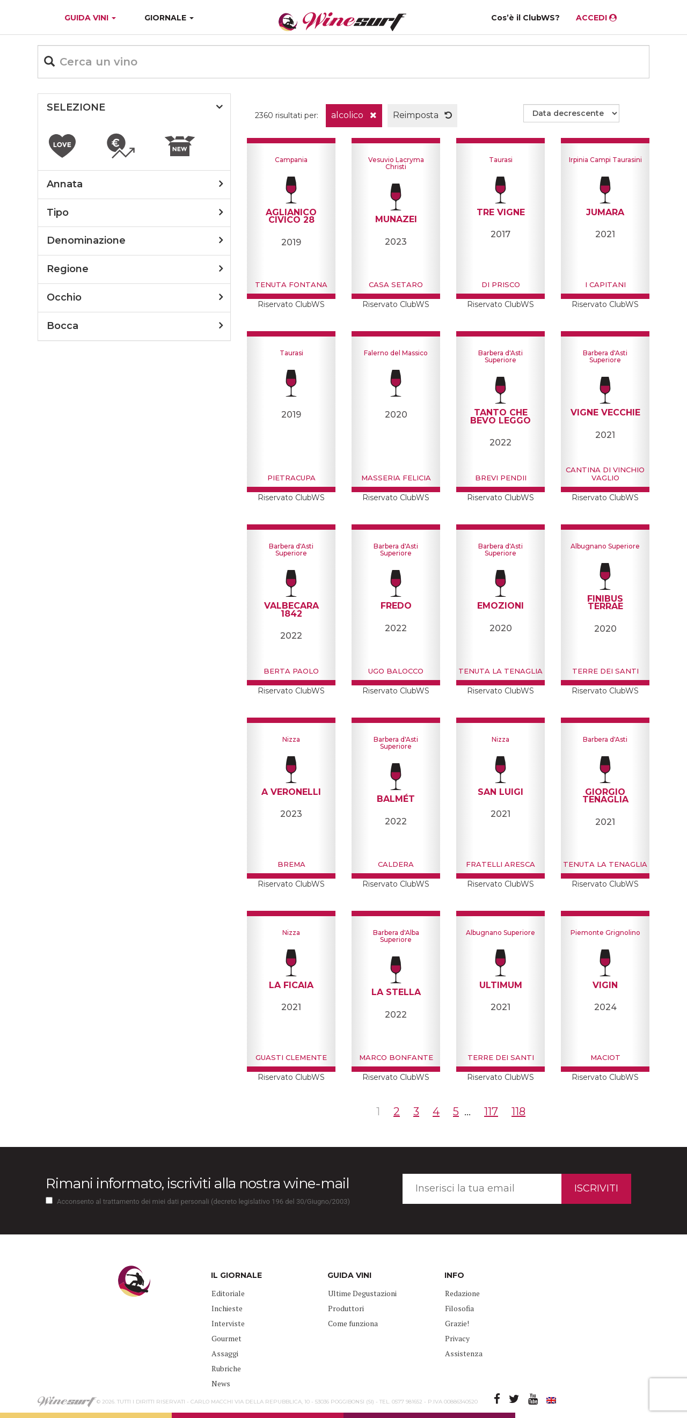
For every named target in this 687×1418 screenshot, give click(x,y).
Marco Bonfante (396, 1057)
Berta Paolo (291, 671)
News (220, 1383)
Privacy (457, 1338)
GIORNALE (169, 18)
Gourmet (226, 1338)
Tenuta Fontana (291, 284)
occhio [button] (64, 297)
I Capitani (605, 284)
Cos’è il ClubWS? (525, 18)
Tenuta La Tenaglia (500, 671)
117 (491, 1111)
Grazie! (457, 1323)
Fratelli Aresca (500, 864)
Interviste (228, 1323)
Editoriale (228, 1293)
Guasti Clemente (291, 1057)
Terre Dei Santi (605, 671)
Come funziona (353, 1323)
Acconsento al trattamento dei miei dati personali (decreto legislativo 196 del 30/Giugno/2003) (203, 1201)
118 (518, 1111)
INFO (454, 1275)
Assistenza (464, 1353)
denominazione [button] (86, 240)
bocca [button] (62, 326)
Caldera (396, 864)
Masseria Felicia (396, 477)
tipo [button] (58, 212)
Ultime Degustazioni (362, 1293)
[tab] (134, 108)
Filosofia (459, 1308)
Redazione (462, 1293)
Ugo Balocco (395, 671)
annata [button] (65, 184)
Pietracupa (291, 477)
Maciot (605, 1057)
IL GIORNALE (236, 1275)
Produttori (346, 1308)
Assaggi (224, 1353)
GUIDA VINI (89, 18)
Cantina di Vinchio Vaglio (605, 473)
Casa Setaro (396, 284)
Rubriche (226, 1368)
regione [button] (68, 269)
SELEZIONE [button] (76, 107)
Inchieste (227, 1308)
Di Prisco (500, 284)
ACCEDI (596, 18)
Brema (291, 864)
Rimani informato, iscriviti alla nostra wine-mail (197, 1183)
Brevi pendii (501, 477)
